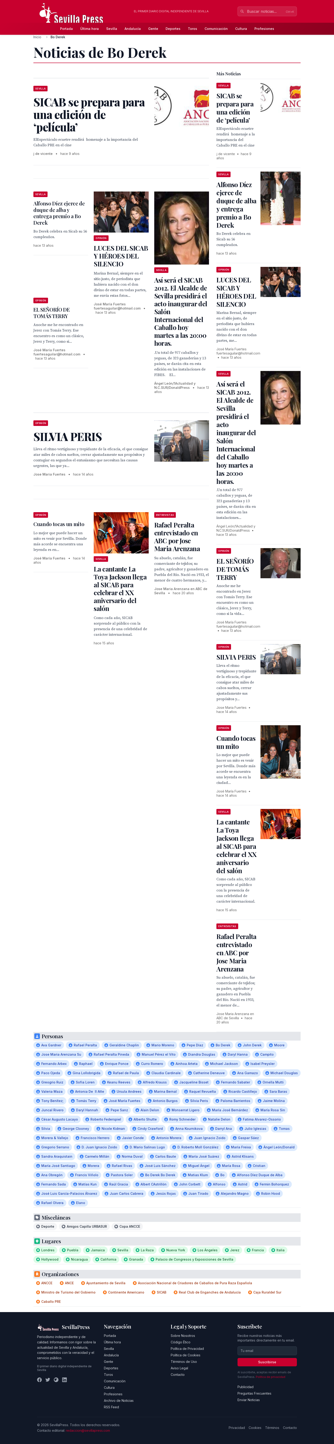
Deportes (173, 29)
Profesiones (264, 29)
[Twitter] (47, 1379)
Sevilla (111, 29)
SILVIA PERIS (236, 657)
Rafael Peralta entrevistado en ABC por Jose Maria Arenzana (177, 537)
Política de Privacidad (187, 1349)
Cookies (255, 1428)
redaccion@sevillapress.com (88, 1430)
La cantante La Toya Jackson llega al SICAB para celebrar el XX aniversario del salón (120, 589)
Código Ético (180, 1342)
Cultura (241, 29)
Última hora (89, 29)
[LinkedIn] (64, 1379)
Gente (153, 29)
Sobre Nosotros (183, 1336)
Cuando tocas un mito (58, 524)
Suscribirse (267, 1362)
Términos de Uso (184, 1362)
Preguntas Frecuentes (254, 1393)
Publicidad (246, 1387)
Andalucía (133, 29)
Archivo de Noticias (119, 1400)
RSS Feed (111, 1407)
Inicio (37, 37)
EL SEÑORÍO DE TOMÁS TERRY (51, 312)
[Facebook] (39, 1379)
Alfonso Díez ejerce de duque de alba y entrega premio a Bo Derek (59, 213)
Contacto (178, 1375)
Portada (66, 29)
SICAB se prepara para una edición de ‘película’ (235, 107)
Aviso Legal (179, 1368)
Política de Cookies (185, 1355)
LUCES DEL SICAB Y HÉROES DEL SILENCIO (121, 256)
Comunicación (216, 29)
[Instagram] (56, 1379)
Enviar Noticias (249, 1400)
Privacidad (237, 1428)
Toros (192, 29)
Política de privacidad (270, 1377)
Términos (272, 1428)
